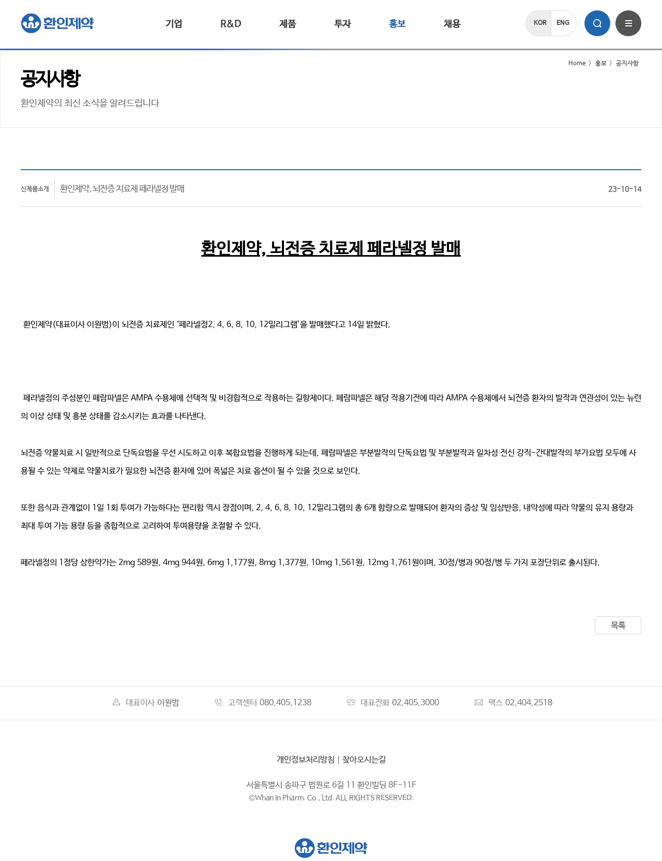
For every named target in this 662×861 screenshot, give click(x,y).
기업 (174, 24)
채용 (452, 24)
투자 (342, 24)
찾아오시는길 (364, 760)
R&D (230, 24)
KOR (540, 23)
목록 (618, 626)
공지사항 (627, 63)
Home (570, 63)
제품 (287, 24)
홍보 (397, 24)
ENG (562, 23)
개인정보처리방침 (306, 760)
